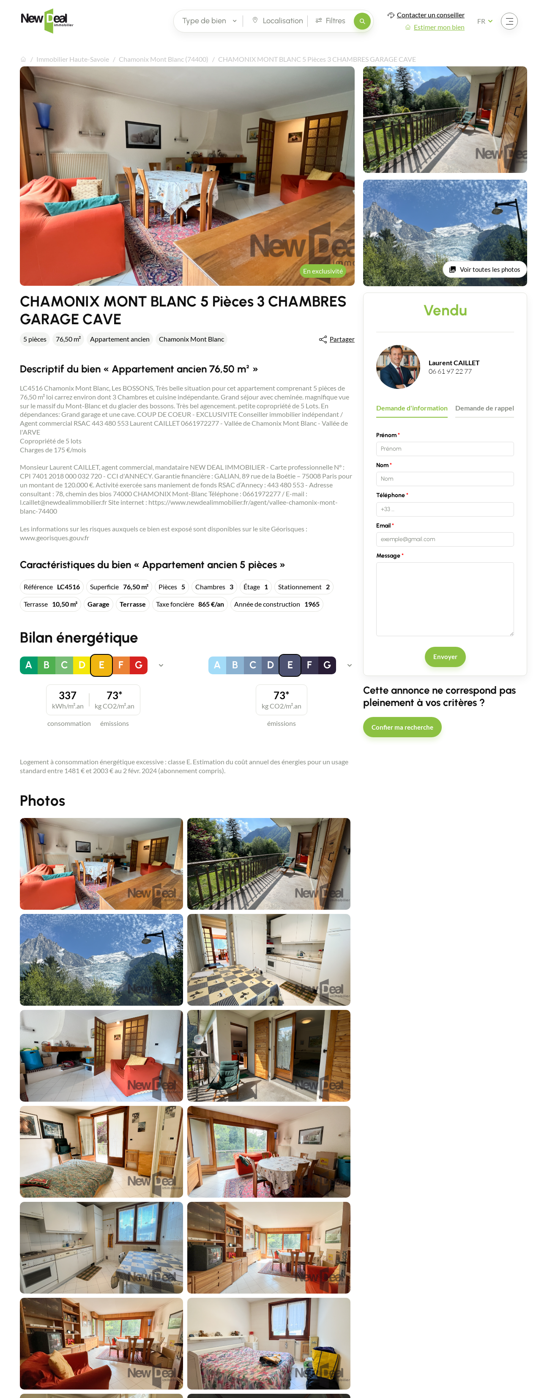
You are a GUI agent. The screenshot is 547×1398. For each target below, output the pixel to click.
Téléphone (390, 495)
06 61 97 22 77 (450, 371)
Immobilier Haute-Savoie (72, 59)
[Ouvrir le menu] (509, 21)
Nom (382, 465)
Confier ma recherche (402, 727)
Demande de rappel (484, 408)
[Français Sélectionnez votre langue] (487, 21)
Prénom (386, 435)
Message (388, 555)
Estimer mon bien (439, 27)
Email (383, 525)
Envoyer (445, 656)
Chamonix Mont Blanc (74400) (163, 59)
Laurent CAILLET (454, 362)
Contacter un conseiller (431, 15)
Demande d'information (412, 408)
